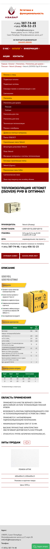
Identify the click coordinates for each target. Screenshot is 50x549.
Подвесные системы (11, 84)
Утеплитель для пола (11, 119)
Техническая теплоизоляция (14, 123)
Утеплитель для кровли (12, 103)
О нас (6, 49)
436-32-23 (25, 26)
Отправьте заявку (10, 256)
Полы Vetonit (8, 151)
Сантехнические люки (11, 175)
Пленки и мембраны (11, 128)
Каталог (16, 49)
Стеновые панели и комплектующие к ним (19, 89)
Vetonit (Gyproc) (9, 165)
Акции (6, 56)
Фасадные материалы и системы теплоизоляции (21, 156)
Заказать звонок (25, 42)
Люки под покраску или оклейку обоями (18, 179)
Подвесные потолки (10, 79)
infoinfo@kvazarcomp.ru (25, 30)
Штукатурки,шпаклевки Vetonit (15, 147)
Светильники (8, 93)
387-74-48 (25, 23)
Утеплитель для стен (11, 114)
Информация (31, 49)
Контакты (18, 56)
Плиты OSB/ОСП (9, 137)
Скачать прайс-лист (30, 256)
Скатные (8, 110)
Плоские (8, 107)
